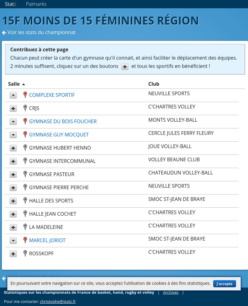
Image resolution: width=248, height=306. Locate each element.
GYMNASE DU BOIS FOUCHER (63, 121)
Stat (10, 4)
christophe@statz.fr (58, 301)
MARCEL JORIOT (47, 240)
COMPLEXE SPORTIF (52, 95)
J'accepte (225, 283)
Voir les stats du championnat (38, 32)
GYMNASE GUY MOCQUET (59, 134)
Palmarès (36, 4)
